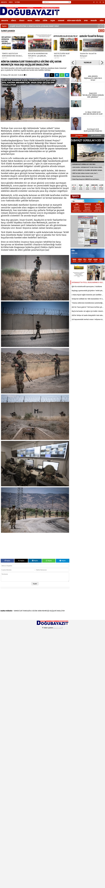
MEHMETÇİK (45, 611)
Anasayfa (4, 2)
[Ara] (69, 2)
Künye (11, 2)
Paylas (7, 561)
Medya (30, 20)
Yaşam (52, 20)
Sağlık (37, 20)
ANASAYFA (4, 20)
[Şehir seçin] (78, 201)
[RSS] (103, 2)
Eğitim (45, 20)
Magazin (94, 20)
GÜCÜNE (34, 611)
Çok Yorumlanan (96, 135)
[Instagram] (100, 2)
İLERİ (20, 611)
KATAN (40, 611)
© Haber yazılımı (52, 628)
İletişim (17, 2)
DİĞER (102, 20)
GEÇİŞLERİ (53, 611)
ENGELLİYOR (61, 611)
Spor (86, 20)
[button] (99, 26)
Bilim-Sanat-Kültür (74, 20)
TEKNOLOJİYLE (27, 611)
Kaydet (35, 584)
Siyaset (21, 20)
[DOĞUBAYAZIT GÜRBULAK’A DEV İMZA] (88, 150)
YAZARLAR (87, 62)
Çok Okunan (79, 135)
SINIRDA (16, 611)
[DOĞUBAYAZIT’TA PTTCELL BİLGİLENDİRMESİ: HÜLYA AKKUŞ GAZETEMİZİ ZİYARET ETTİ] (88, 272)
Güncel (13, 20)
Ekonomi (61, 20)
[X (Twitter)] (97, 2)
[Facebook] (94, 2)
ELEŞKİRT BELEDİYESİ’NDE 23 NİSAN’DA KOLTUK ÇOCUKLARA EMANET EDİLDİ (34, 26)
